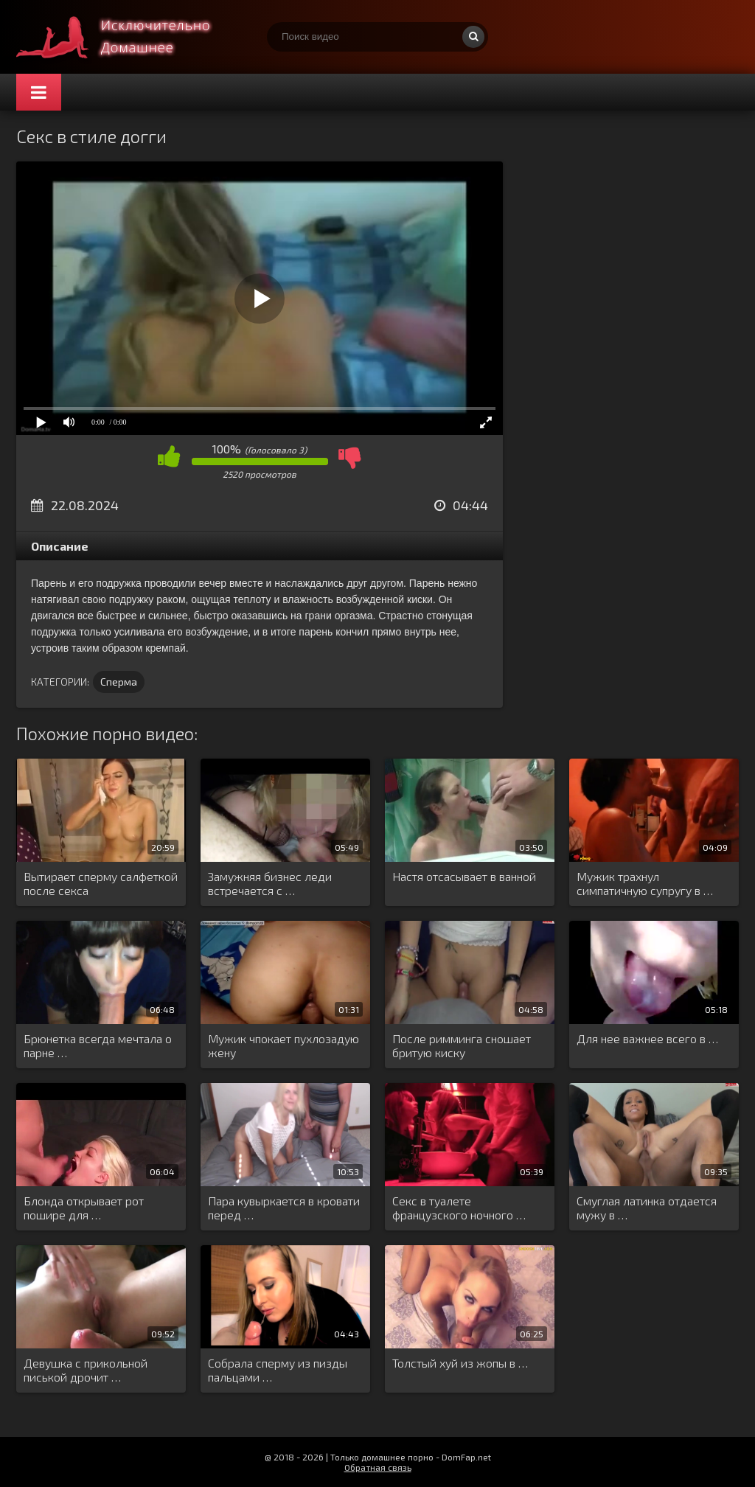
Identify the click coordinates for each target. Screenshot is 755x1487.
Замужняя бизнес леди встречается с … (270, 883)
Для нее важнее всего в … (647, 1038)
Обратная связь (377, 1467)
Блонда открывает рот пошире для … (84, 1208)
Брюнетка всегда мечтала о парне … (98, 1045)
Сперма (118, 681)
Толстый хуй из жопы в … (460, 1363)
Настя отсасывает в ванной (464, 876)
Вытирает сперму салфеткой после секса (101, 883)
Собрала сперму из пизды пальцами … (277, 1370)
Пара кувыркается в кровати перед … (284, 1208)
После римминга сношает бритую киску (461, 1045)
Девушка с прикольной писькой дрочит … (85, 1370)
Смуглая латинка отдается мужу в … (647, 1208)
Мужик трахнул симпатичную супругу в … (645, 883)
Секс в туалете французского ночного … (459, 1208)
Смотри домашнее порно (126, 37)
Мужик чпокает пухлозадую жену (283, 1045)
